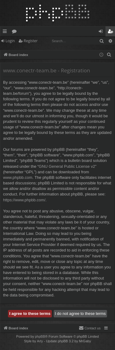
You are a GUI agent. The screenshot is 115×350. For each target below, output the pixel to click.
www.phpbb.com (17, 177)
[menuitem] (109, 54)
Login (10, 40)
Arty (40, 341)
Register (30, 40)
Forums (15, 32)
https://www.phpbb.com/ (24, 200)
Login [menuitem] (101, 32)
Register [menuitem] (111, 32)
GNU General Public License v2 (67, 166)
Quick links (6, 32)
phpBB (40, 336)
